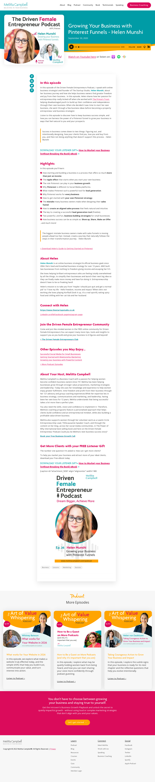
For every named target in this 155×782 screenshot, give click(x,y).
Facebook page (61, 314)
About (62, 5)
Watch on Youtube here (82, 56)
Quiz (72, 763)
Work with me (103, 749)
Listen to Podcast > (16, 679)
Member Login (76, 771)
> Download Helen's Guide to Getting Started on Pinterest (66, 248)
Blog (69, 5)
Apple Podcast (130, 763)
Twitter (127, 752)
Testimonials (107, 5)
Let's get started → (77, 722)
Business (45, 567)
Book (98, 5)
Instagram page (75, 314)
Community (88, 5)
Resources (75, 752)
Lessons (56, 567)
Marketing (67, 567)
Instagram (128, 749)
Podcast (77, 5)
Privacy (53, 749)
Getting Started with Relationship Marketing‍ (60, 357)
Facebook (128, 745)
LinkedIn (128, 756)
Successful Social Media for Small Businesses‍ (60, 354)
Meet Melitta (103, 745)
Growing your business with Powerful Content (61, 360)
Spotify (127, 760)
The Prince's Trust (101, 99)
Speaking (119, 5)
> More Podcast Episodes (51, 364)
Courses (74, 756)
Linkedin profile (47, 314)
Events (73, 760)
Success (78, 567)
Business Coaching (139, 5)
